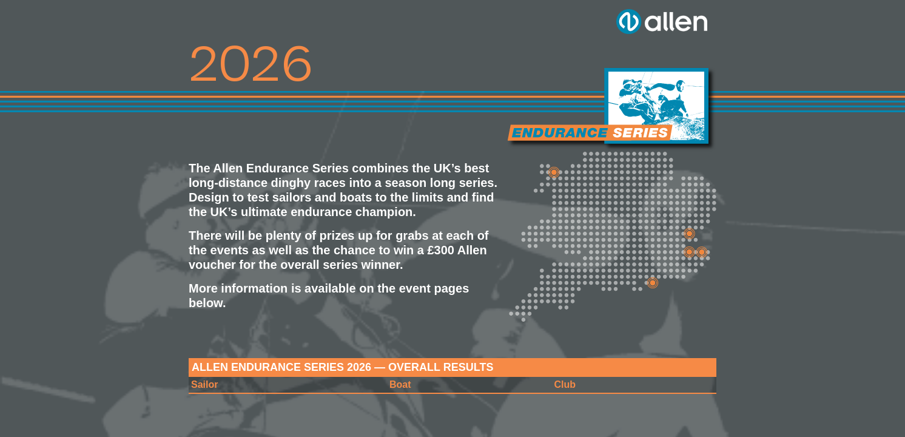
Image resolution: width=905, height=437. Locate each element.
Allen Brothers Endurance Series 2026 (611, 109)
